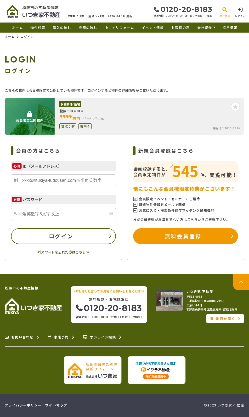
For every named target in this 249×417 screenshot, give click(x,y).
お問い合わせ (19, 337)
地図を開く (222, 318)
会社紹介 (204, 27)
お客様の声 (180, 27)
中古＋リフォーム (119, 27)
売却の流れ (88, 27)
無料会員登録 (183, 236)
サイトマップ (56, 405)
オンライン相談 (99, 337)
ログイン (61, 236)
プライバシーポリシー (23, 405)
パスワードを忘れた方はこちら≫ (63, 252)
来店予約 (58, 337)
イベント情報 (153, 27)
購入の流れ (62, 27)
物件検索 (37, 27)
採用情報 (230, 27)
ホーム (17, 27)
